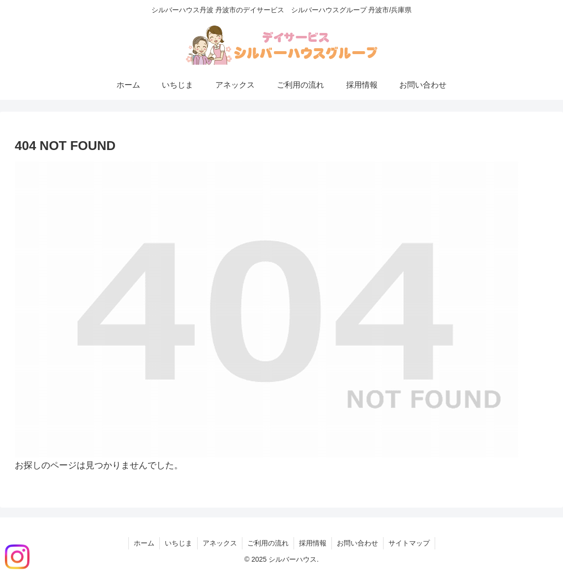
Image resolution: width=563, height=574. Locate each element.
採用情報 (312, 543)
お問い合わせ (357, 543)
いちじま (178, 543)
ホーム (144, 543)
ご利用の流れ (268, 543)
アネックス (220, 543)
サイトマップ (409, 543)
